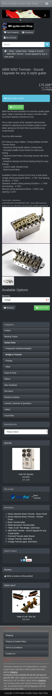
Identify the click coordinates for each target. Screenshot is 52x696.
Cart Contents (11, 32)
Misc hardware (10, 385)
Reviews (9, 308)
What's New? (10, 585)
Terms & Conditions (14, 647)
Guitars (7, 330)
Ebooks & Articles (12, 397)
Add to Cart (16, 107)
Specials (8, 443)
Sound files (9, 415)
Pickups (8, 361)
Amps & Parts (10, 373)
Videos (7, 409)
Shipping (9, 635)
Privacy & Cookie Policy (16, 641)
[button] (5, 14)
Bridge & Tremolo (36, 51)
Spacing (6, 296)
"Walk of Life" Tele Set (26, 617)
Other (7, 367)
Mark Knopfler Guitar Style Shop (20, 3)
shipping (49, 90)
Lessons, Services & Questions (17, 403)
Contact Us (10, 654)
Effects (7, 379)
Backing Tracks (11, 336)
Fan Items (8, 391)
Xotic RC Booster (26, 474)
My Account (10, 38)
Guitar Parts (21, 51)
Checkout (27, 32)
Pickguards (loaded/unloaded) (17, 348)
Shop (11, 51)
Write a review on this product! (20, 576)
